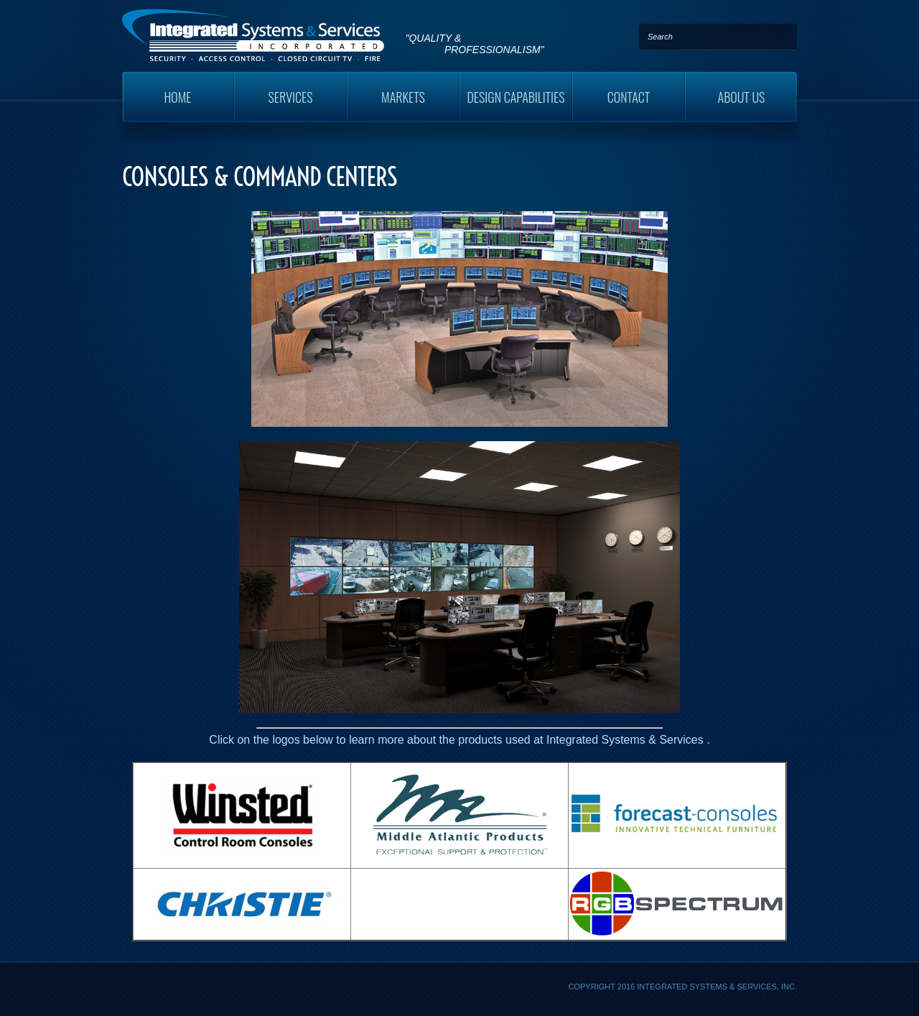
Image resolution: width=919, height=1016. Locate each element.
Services (291, 97)
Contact (628, 97)
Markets (403, 97)
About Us (741, 97)
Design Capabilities (515, 97)
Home (177, 97)
